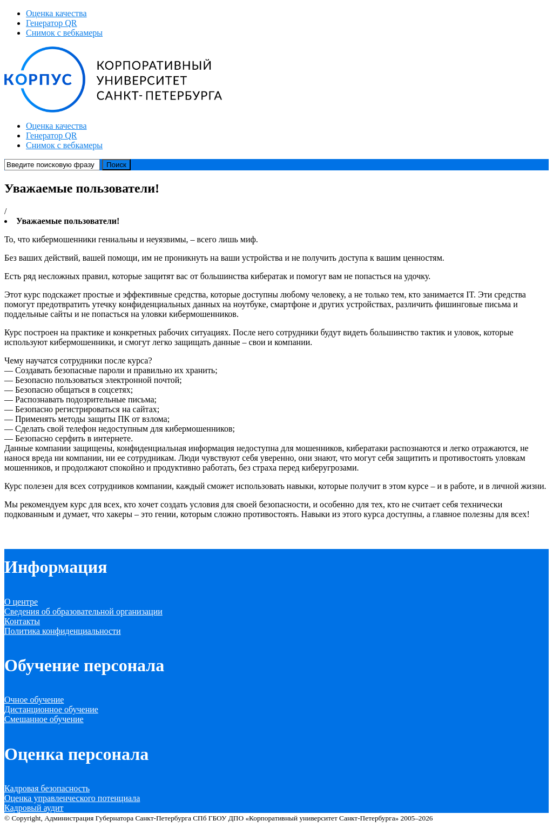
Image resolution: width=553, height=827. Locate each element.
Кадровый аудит (34, 807)
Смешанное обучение (44, 719)
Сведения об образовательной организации (83, 611)
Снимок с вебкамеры (64, 32)
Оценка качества (56, 13)
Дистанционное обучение (51, 709)
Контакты (22, 621)
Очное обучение (34, 699)
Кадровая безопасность (47, 788)
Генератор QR (51, 23)
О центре (21, 601)
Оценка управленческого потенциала (72, 798)
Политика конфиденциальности (62, 631)
